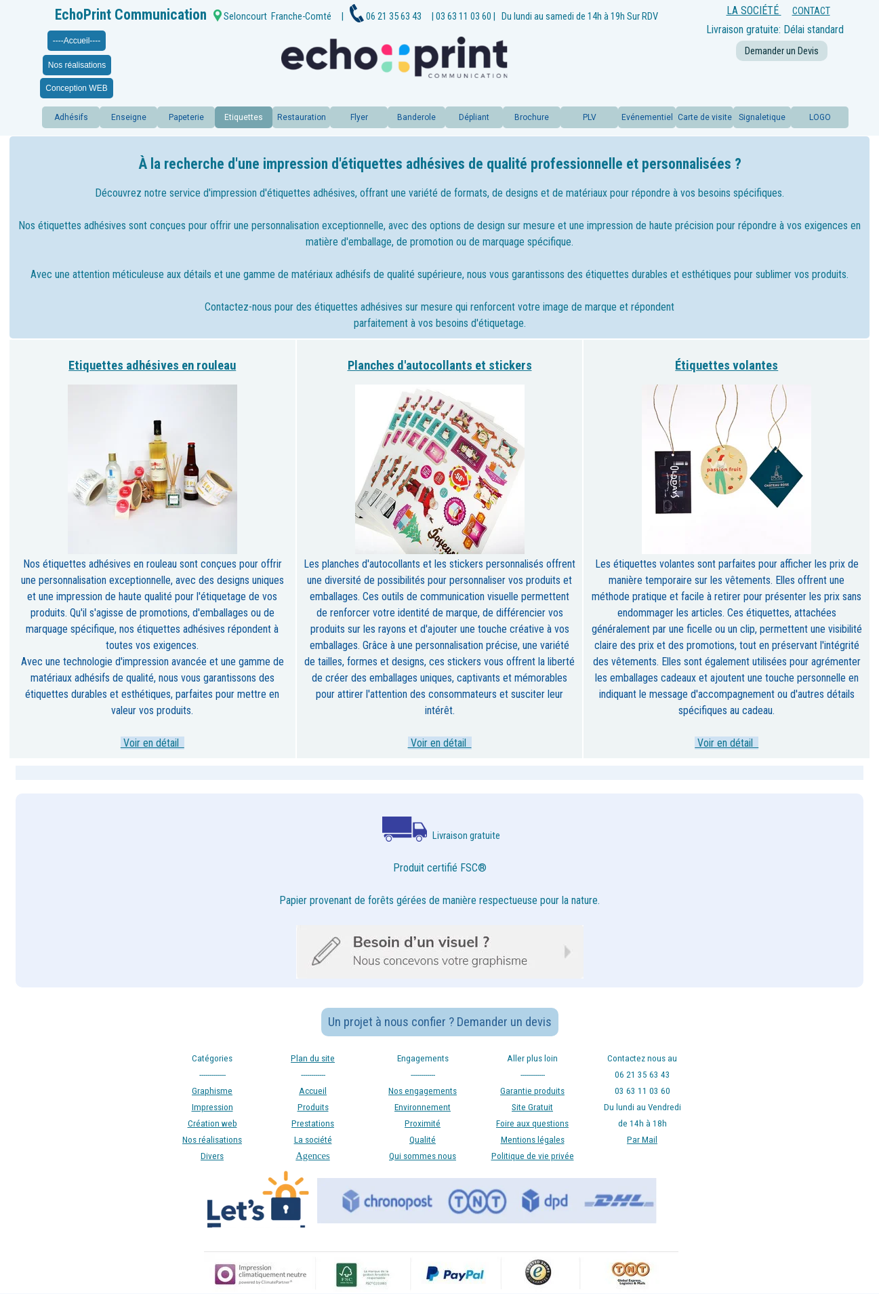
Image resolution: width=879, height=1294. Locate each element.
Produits (313, 1107)
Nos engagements (422, 1091)
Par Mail (642, 1140)
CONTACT (811, 11)
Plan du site (313, 1058)
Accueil (313, 1091)
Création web (212, 1123)
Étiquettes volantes (726, 365)
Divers (212, 1156)
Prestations (312, 1123)
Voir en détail (152, 743)
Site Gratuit (532, 1107)
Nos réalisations (77, 65)
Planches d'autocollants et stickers (440, 365)
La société (313, 1140)
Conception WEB (76, 88)
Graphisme (212, 1091)
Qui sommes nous (422, 1156)
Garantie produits (532, 1091)
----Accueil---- (77, 40)
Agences (312, 1155)
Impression (212, 1107)
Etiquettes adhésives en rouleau (152, 365)
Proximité (423, 1123)
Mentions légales (533, 1140)
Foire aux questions (532, 1123)
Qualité (422, 1140)
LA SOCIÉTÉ (754, 10)
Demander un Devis (782, 51)
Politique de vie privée (532, 1156)
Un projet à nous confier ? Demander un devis (440, 1022)
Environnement (422, 1107)
